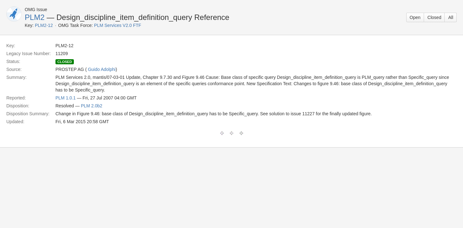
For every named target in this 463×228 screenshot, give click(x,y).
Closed (434, 17)
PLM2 (35, 17)
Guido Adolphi (101, 69)
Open (415, 17)
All (450, 17)
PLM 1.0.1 (65, 97)
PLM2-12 (44, 25)
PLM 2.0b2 (91, 105)
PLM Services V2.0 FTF (117, 25)
